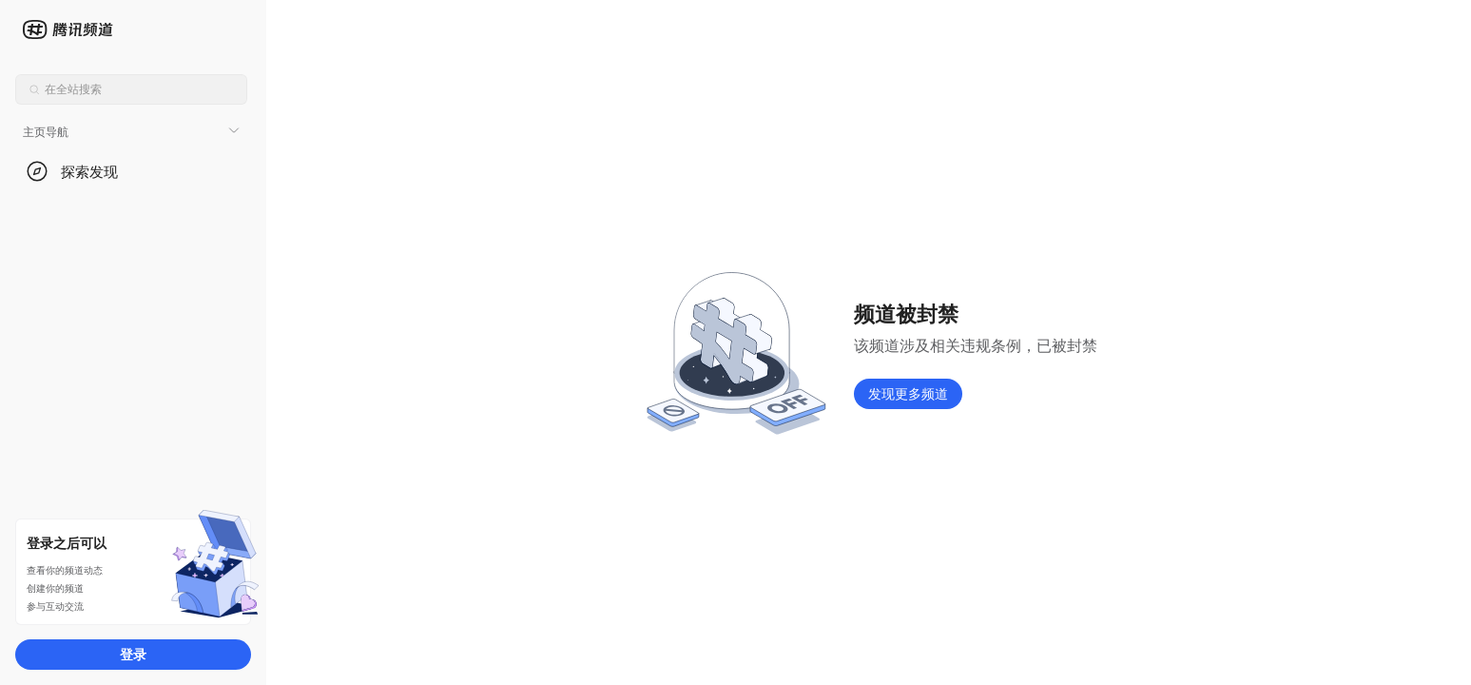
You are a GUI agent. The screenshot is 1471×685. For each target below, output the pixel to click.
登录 (133, 654)
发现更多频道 (908, 393)
